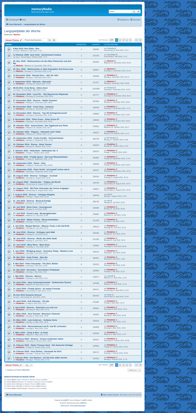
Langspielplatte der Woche (22, 31)
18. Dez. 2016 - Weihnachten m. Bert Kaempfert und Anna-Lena (43, 69)
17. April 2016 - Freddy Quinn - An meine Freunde (36, 289)
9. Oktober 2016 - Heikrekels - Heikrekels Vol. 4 (35, 151)
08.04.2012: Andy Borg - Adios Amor (30, 88)
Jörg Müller (111, 55)
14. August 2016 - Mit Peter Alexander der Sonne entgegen (41, 188)
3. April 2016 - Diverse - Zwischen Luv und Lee (35, 307)
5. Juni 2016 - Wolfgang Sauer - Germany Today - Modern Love (43, 251)
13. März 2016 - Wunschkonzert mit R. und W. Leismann (39, 326)
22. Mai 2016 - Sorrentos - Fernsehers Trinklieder (36, 270)
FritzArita (110, 48)
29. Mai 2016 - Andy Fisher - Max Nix (30, 257)
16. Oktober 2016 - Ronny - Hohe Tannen (32, 144)
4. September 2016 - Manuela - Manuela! (32, 81)
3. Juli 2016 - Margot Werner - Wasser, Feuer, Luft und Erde (41, 226)
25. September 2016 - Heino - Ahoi (29, 163)
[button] (111, 40)
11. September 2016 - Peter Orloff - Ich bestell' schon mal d (41, 169)
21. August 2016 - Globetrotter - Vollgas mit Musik (36, 182)
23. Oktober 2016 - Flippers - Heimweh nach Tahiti (36, 132)
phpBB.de (83, 403)
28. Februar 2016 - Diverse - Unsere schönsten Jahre (38, 339)
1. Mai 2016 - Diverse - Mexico (27, 276)
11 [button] (136, 40)
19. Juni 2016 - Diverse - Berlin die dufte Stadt (35, 238)
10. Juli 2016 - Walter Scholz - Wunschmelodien (35, 220)
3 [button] (123, 40)
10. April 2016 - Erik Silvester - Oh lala (31, 301)
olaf (108, 194)
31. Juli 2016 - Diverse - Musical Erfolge (32, 201)
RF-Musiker (111, 138)
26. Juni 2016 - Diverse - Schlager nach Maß (34, 232)
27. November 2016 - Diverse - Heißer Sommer (35, 100)
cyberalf (110, 276)
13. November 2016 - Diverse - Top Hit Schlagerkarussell (40, 113)
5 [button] (130, 40)
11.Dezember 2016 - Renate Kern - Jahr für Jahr (35, 75)
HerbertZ (110, 88)
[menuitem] (22, 20)
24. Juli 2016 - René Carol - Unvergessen (32, 207)
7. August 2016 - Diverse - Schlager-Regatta (34, 194)
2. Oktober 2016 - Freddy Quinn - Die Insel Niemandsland (40, 157)
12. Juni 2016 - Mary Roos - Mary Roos (31, 245)
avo (17, 51)
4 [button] (126, 40)
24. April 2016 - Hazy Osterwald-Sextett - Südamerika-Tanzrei (42, 282)
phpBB (65, 400)
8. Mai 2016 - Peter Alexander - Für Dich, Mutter (35, 263)
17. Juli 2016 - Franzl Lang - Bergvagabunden (34, 213)
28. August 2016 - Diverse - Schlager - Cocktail (35, 176)
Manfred (17, 35)
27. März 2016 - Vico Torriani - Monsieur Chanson (36, 314)
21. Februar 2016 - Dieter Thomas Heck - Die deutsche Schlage (43, 345)
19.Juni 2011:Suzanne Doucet (27, 295)
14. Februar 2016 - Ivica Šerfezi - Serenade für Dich (37, 351)
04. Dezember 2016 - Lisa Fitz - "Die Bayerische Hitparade (40, 94)
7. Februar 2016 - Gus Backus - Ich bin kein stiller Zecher (40, 358)
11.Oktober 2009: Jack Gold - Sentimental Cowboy (37, 55)
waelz (109, 295)
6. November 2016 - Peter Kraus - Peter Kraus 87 (36, 119)
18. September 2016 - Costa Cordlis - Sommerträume (38, 138)
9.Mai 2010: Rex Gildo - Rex (26, 48)
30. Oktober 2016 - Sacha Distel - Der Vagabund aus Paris (40, 125)
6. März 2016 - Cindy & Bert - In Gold (30, 332)
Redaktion (20, 77)
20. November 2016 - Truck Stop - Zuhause (33, 107)
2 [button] (120, 40)
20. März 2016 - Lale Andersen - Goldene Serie (35, 320)
